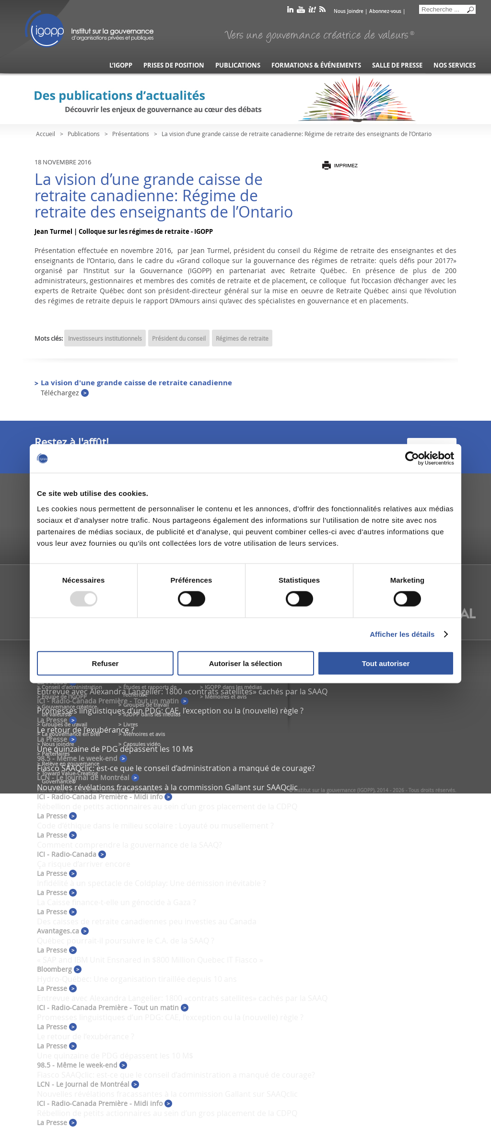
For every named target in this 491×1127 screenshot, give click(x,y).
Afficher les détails (402, 634)
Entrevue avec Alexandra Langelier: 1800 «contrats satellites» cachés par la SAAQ (182, 691)
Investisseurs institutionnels (105, 338)
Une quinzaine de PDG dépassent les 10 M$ (115, 749)
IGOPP (89, 28)
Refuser (105, 663)
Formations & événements (316, 65)
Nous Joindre (348, 11)
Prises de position (173, 65)
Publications (237, 65)
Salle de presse (397, 65)
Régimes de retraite (242, 338)
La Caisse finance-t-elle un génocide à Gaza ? (116, 902)
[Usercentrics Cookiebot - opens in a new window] (412, 458)
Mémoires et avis (144, 733)
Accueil (45, 134)
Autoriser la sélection (245, 663)
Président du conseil (179, 338)
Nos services (454, 65)
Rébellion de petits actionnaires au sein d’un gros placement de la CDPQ (167, 806)
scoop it (312, 11)
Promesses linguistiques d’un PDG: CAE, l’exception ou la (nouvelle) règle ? (170, 710)
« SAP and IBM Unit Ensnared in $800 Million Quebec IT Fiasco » (150, 959)
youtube (301, 11)
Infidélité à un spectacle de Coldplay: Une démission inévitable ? (151, 883)
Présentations (130, 134)
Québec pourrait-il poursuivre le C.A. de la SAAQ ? (125, 940)
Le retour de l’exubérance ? (85, 729)
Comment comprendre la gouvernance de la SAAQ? (129, 845)
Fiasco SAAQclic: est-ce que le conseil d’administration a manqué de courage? (176, 768)
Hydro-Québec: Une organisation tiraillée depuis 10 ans (137, 979)
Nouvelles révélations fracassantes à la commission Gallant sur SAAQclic (167, 787)
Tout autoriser (386, 663)
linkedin (290, 11)
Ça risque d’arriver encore (83, 864)
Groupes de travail (64, 724)
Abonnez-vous (385, 11)
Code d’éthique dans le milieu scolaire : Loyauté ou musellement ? (155, 825)
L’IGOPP (120, 65)
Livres (130, 724)
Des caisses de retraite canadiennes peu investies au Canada (147, 921)
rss (322, 11)
